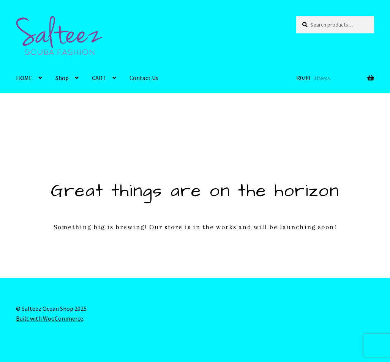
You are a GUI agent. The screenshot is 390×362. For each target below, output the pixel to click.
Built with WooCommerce (49, 318)
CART (99, 78)
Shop (62, 78)
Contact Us (143, 78)
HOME (24, 78)
